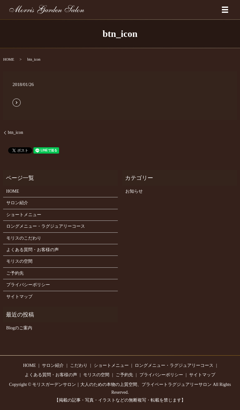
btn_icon (15, 132)
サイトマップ (19, 296)
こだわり (79, 365)
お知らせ (134, 191)
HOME (8, 59)
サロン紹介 (17, 202)
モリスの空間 (19, 261)
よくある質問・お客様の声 (32, 249)
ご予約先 (15, 273)
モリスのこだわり (23, 238)
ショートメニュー (23, 214)
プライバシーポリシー (28, 284)
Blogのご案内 (19, 328)
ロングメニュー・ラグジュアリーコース (45, 226)
